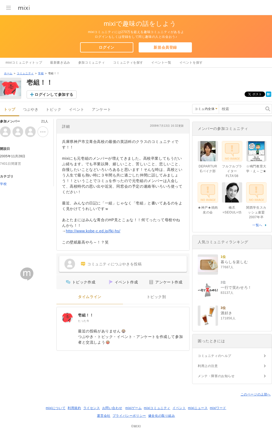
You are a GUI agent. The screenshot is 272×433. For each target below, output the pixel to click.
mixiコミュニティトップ (24, 62)
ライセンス (91, 408)
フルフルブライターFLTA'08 (232, 171)
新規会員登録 (165, 47)
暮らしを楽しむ (234, 262)
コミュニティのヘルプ (214, 356)
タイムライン (89, 297)
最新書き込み (60, 62)
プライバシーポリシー (129, 416)
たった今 (83, 320)
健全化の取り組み (161, 416)
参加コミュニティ (91, 62)
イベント (76, 110)
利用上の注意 (208, 366)
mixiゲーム (133, 408)
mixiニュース (198, 408)
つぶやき (30, 110)
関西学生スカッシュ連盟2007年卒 (256, 212)
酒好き (226, 313)
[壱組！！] (67, 317)
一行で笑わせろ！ (236, 287)
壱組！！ (85, 315)
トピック (53, 110)
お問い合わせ (112, 408)
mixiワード (218, 408)
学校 (41, 73)
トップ (9, 110)
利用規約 (74, 408)
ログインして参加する (54, 94)
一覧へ (257, 225)
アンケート (101, 110)
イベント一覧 (161, 62)
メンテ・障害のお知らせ (216, 376)
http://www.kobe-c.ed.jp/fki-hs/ (93, 231)
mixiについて (55, 408)
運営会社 (103, 416)
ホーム (8, 73)
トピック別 (156, 297)
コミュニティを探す (128, 62)
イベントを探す (191, 62)
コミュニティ (25, 73)
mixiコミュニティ (157, 408)
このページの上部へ (256, 394)
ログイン (106, 47)
